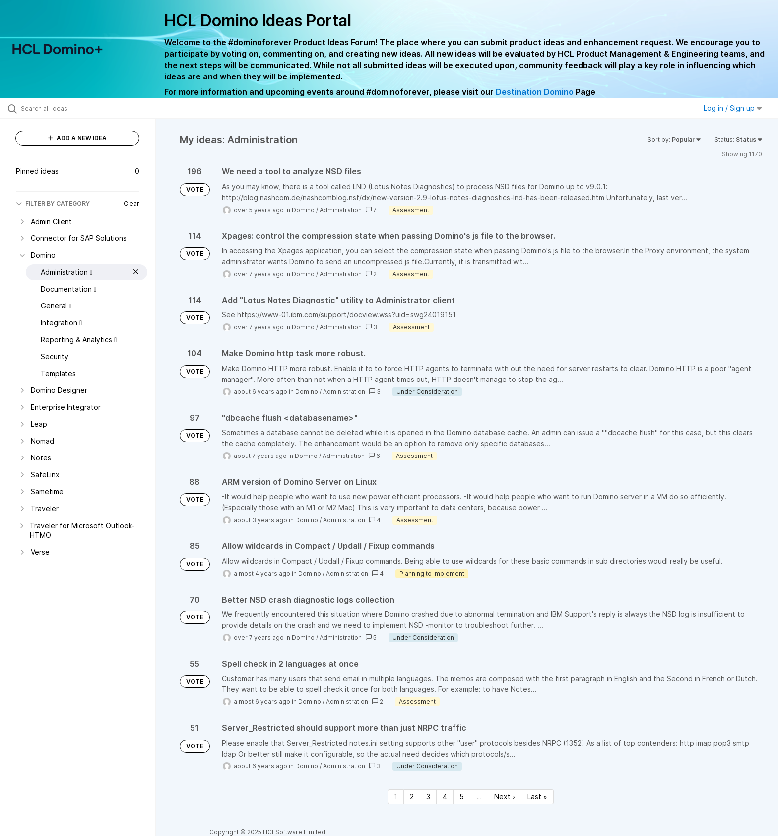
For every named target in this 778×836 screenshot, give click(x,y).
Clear (131, 203)
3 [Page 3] (428, 796)
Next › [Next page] (504, 796)
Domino (303, 210)
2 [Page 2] (412, 796)
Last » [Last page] (537, 796)
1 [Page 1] (395, 796)
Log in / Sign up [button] (733, 108)
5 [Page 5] (461, 796)
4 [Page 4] (445, 796)
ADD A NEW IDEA (77, 138)
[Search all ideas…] (90, 108)
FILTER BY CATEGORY (53, 203)
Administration (341, 210)
